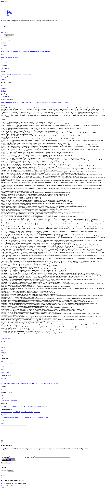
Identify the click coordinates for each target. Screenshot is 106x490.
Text (2, 361)
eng (2, 395)
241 (2, 350)
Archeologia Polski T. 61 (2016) (9, 57)
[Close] (1, 442)
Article (2, 367)
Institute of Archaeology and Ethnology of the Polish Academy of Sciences (20, 412)
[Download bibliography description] (4, 9)
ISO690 (3, 477)
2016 (2, 85)
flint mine (22, 102)
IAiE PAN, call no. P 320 (7, 383)
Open (2, 423)
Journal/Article (5, 96)
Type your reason (30, 458)
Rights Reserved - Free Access (9, 400)
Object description (9, 35)
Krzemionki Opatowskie (12, 102)
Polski (5, 46)
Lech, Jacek (4, 62)
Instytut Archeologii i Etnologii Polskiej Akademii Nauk (16, 74)
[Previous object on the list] (6, 25)
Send (7, 464)
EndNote (9, 13)
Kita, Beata (4, 68)
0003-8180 (3, 378)
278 (2, 355)
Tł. (8, 68)
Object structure (5, 32)
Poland (3, 102)
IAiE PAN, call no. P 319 (36, 383)
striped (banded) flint (50, 102)
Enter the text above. (21, 462)
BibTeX (9, 12)
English (3, 43)
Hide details (4, 1)
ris (8, 10)
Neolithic (41, 102)
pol (1, 389)
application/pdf (5, 372)
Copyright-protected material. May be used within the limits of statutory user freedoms (24, 406)
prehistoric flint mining (32, 102)
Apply (2, 488)
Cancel (3, 464)
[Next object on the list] (5, 26)
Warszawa (3, 79)
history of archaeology (63, 102)
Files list (7, 37)
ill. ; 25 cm (3, 91)
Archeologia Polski (6, 338)
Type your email (5, 458)
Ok (2, 440)
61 (1, 344)
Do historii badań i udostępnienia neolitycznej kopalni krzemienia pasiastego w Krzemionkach (26, 51)
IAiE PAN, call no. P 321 (22, 383)
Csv (8, 15)
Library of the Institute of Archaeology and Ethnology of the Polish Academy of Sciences (24, 417)
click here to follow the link (51, 383)
